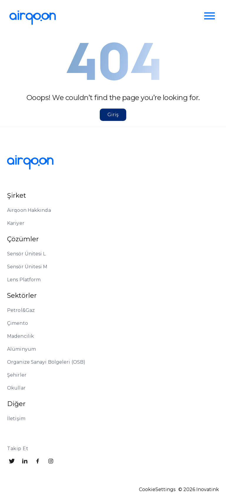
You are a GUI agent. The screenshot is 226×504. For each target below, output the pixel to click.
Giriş (113, 114)
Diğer (16, 404)
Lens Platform (24, 279)
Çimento (17, 323)
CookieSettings (157, 489)
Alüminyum (21, 349)
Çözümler (23, 239)
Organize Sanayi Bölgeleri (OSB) (46, 362)
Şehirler (16, 375)
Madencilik (20, 336)
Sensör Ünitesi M (27, 267)
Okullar (16, 388)
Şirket (16, 195)
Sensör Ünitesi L (26, 254)
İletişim (16, 418)
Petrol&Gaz (21, 310)
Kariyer (15, 223)
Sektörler (22, 296)
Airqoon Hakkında (29, 210)
